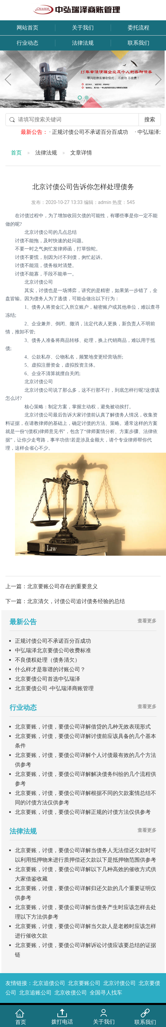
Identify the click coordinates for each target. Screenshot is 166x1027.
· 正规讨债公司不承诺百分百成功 (98, 132)
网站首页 (27, 27)
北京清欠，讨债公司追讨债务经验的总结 (76, 601)
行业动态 (27, 43)
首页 (16, 152)
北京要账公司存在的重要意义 (62, 586)
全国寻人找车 (106, 992)
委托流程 (138, 27)
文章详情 (81, 152)
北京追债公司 (49, 983)
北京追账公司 (35, 992)
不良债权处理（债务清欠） (47, 660)
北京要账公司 (84, 983)
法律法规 (83, 43)
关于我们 (83, 27)
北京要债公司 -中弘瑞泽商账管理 (54, 688)
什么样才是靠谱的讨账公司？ (50, 669)
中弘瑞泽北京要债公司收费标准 (53, 650)
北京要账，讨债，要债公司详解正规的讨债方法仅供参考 (83, 812)
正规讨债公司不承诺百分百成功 (53, 641)
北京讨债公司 (119, 983)
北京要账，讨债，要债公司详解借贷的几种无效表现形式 (83, 726)
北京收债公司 (70, 992)
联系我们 (138, 43)
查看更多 (146, 620)
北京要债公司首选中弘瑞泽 (47, 679)
